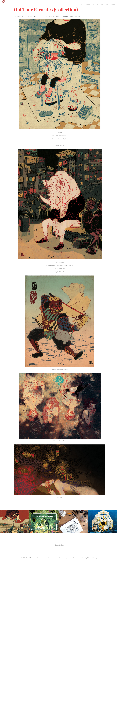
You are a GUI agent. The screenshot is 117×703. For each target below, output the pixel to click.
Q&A (102, 4)
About (88, 4)
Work (82, 4)
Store (113, 4)
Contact (95, 4)
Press (107, 4)
